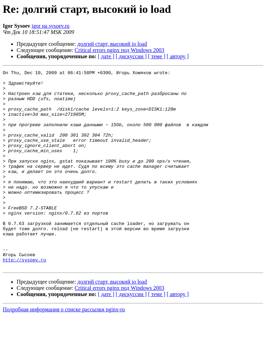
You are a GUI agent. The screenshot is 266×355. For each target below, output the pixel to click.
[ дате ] (106, 56)
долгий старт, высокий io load (112, 44)
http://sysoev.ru (24, 298)
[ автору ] (177, 56)
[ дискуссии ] (131, 56)
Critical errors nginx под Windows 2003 (120, 50)
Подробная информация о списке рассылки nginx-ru (64, 349)
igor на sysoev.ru (50, 26)
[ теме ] (156, 56)
